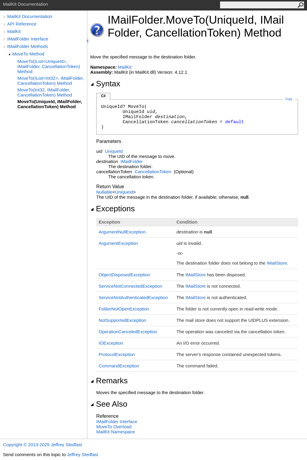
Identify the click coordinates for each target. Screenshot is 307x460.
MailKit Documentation (29, 16)
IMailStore (277, 263)
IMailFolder (132, 161)
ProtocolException (117, 354)
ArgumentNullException (122, 231)
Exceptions (112, 208)
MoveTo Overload (114, 426)
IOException (111, 343)
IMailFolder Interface (27, 38)
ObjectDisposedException (124, 274)
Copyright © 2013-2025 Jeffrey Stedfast (42, 444)
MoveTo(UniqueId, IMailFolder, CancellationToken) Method (49, 104)
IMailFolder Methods (27, 46)
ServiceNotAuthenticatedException (133, 297)
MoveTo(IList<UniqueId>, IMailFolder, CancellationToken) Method (48, 66)
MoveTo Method (28, 53)
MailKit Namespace (115, 431)
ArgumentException (118, 243)
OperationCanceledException (128, 331)
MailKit (14, 31)
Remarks (109, 380)
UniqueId (114, 151)
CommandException (119, 365)
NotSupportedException (122, 320)
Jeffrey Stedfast (82, 454)
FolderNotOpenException (124, 308)
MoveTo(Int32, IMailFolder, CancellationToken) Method (44, 92)
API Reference (22, 23)
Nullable (104, 191)
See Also (108, 403)
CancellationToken (153, 171)
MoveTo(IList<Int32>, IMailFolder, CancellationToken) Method (50, 81)
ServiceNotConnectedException (130, 286)
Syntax (105, 83)
